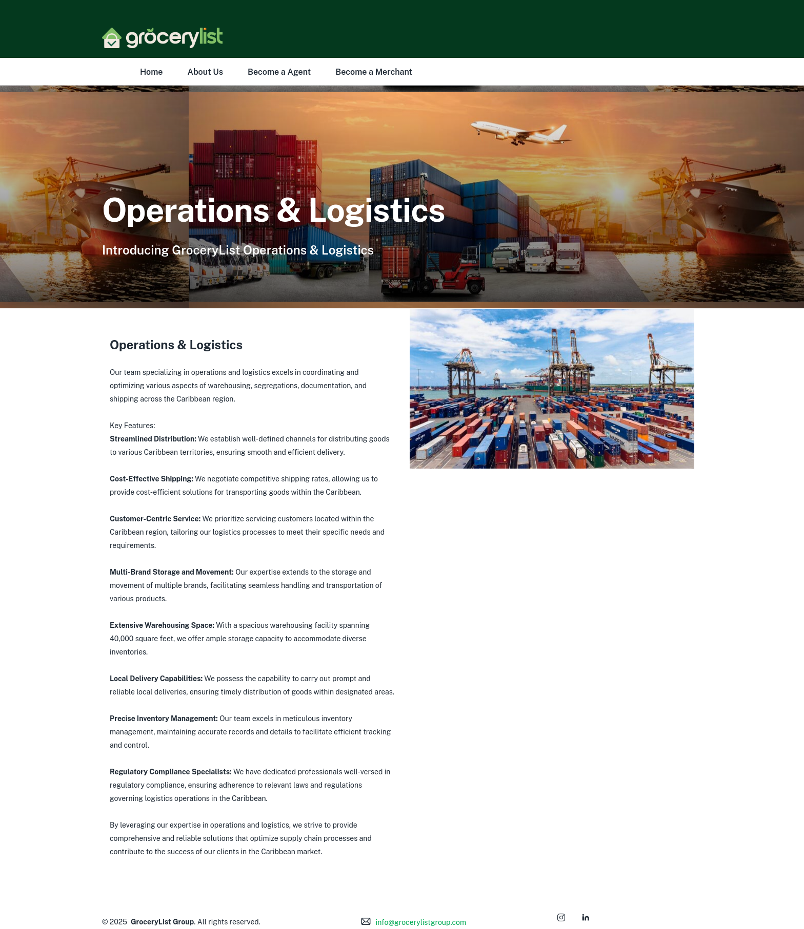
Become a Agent (279, 72)
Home (151, 72)
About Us (205, 72)
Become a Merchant (373, 72)
